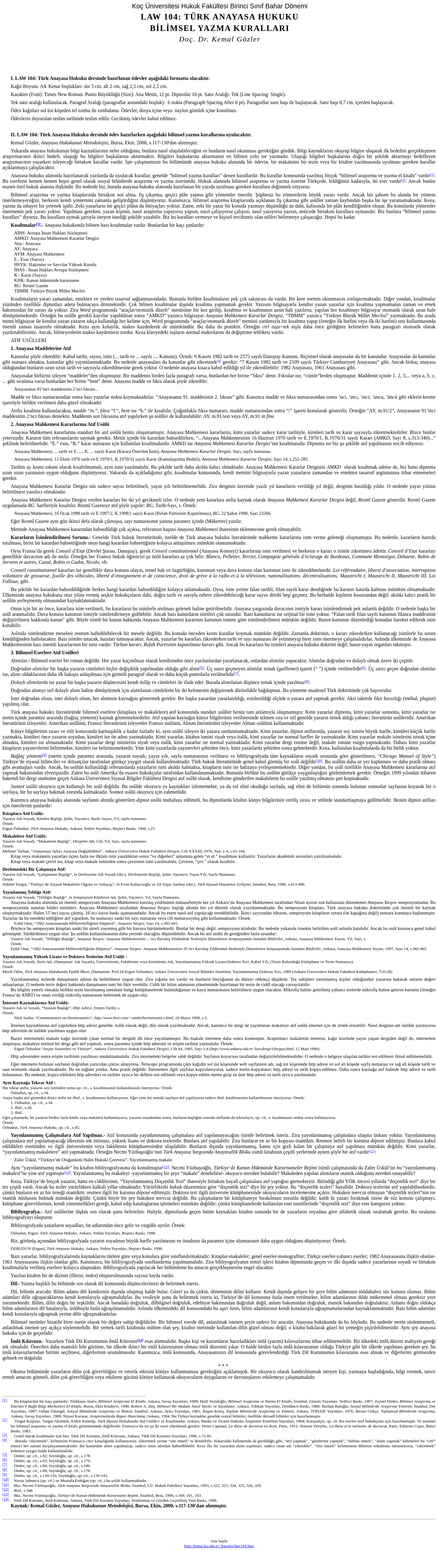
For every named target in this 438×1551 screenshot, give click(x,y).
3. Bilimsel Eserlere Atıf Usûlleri (45, 652)
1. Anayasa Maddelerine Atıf (41, 348)
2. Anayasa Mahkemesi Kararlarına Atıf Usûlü (60, 424)
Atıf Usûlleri (28, 340)
